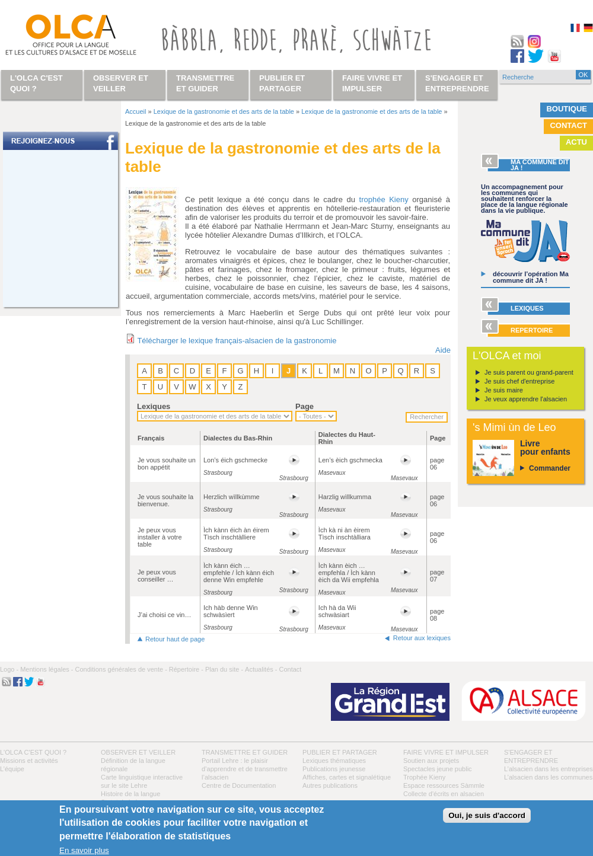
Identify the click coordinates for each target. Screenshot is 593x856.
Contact (568, 125)
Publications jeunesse (333, 768)
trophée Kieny (384, 199)
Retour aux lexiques (422, 637)
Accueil (135, 111)
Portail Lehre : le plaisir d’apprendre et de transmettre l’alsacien (245, 769)
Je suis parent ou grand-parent (528, 372)
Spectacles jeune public (437, 768)
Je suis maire (503, 390)
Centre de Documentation (239, 785)
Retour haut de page (175, 639)
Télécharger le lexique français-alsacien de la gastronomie (236, 340)
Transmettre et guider (245, 752)
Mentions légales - (46, 669)
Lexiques (153, 406)
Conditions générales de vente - (121, 669)
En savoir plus (84, 850)
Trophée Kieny (424, 777)
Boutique (566, 108)
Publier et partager (339, 752)
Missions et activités (29, 760)
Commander (549, 468)
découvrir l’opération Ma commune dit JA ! (531, 277)
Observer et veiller (138, 752)
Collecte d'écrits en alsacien (443, 793)
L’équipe (12, 768)
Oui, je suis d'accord (486, 815)
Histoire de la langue (130, 793)
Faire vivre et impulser (446, 752)
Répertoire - (186, 669)
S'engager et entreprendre (457, 83)
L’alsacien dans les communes (548, 777)
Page (304, 406)
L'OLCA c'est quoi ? (33, 752)
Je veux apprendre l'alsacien (525, 399)
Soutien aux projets (431, 760)
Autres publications (330, 785)
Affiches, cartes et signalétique (346, 777)
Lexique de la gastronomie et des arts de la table (224, 111)
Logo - (9, 669)
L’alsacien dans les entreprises (548, 768)
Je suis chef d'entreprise (519, 381)
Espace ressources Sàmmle (443, 785)
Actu (576, 142)
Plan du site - (224, 669)
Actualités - (261, 669)
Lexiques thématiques (334, 760)
